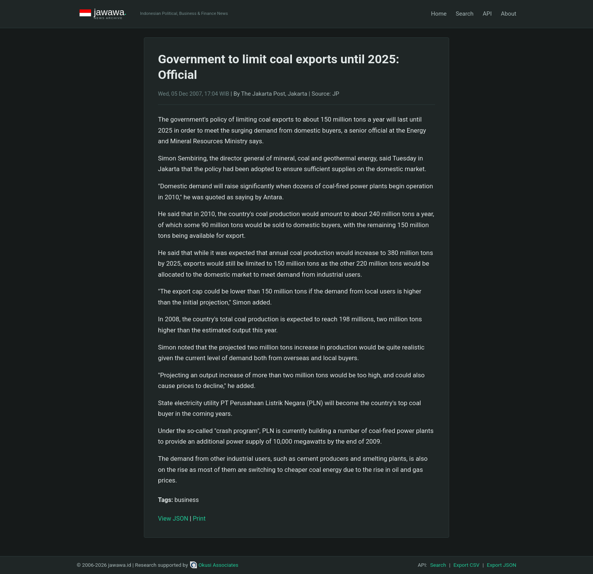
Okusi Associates (214, 565)
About (508, 13)
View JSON (173, 518)
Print (199, 518)
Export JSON (501, 565)
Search (465, 13)
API (487, 13)
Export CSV (466, 565)
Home (438, 13)
